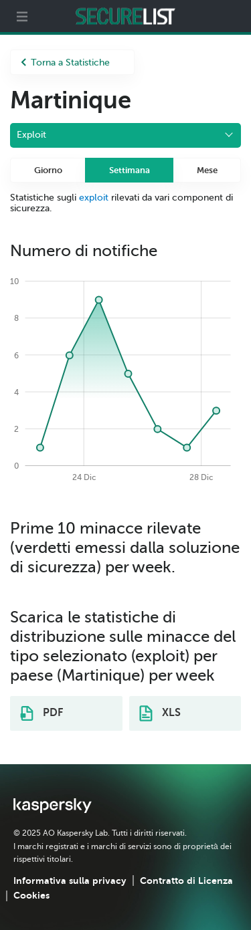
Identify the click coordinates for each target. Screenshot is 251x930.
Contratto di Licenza (186, 880)
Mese (207, 170)
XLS (160, 713)
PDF (41, 713)
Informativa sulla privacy (70, 880)
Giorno (48, 170)
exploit (93, 198)
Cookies (31, 895)
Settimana (129, 170)
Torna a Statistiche (65, 62)
